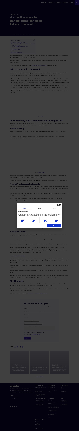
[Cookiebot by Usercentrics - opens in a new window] (56, 205)
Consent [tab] (24, 208)
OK (54, 225)
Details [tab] (39, 208)
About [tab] (55, 208)
